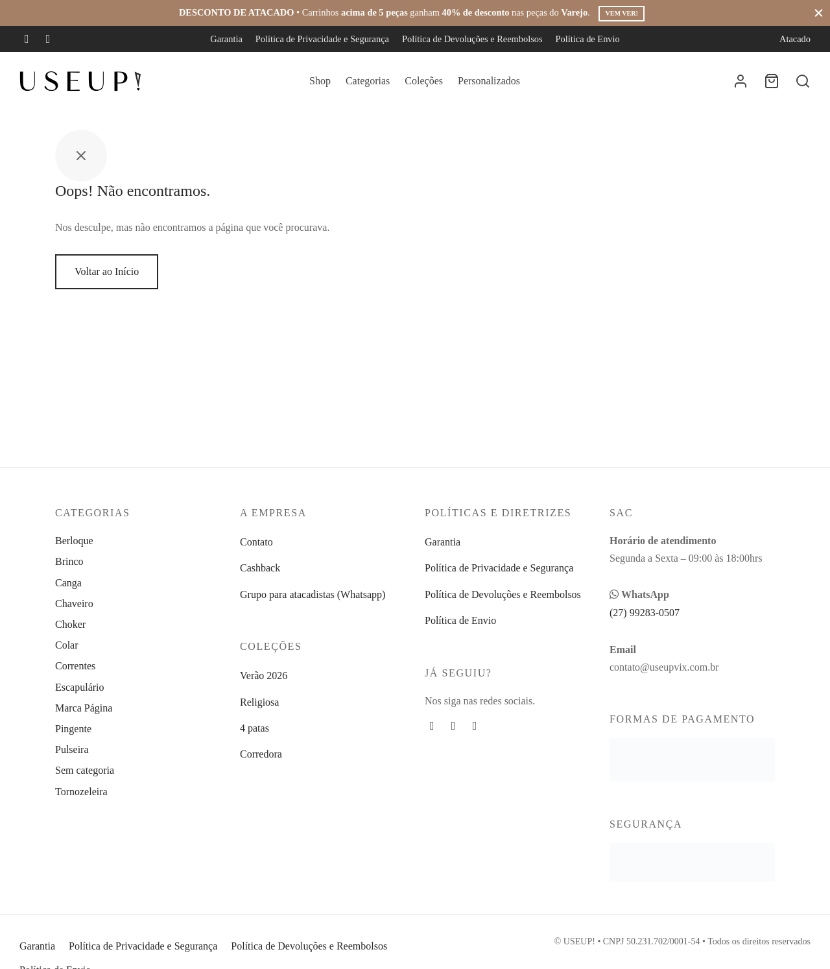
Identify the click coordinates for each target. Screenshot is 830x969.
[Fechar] (819, 13)
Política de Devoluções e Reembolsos (472, 39)
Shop (320, 80)
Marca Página (83, 707)
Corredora (261, 754)
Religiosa (259, 702)
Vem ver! (621, 13)
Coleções (424, 80)
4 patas (254, 728)
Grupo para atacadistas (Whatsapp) (312, 594)
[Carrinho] (771, 81)
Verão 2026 (263, 675)
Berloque (74, 540)
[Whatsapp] (475, 725)
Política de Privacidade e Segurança (322, 39)
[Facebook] (26, 39)
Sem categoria (84, 770)
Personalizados (489, 80)
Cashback (260, 567)
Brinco (69, 561)
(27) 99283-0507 (645, 612)
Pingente (73, 728)
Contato (256, 541)
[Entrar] (740, 81)
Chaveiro (74, 603)
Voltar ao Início (107, 271)
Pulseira (72, 749)
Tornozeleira (81, 791)
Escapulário (79, 687)
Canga (68, 582)
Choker (70, 624)
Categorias (368, 80)
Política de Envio (588, 39)
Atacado (795, 39)
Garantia (226, 39)
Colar (66, 645)
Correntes (75, 665)
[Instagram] (48, 39)
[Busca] (803, 81)
